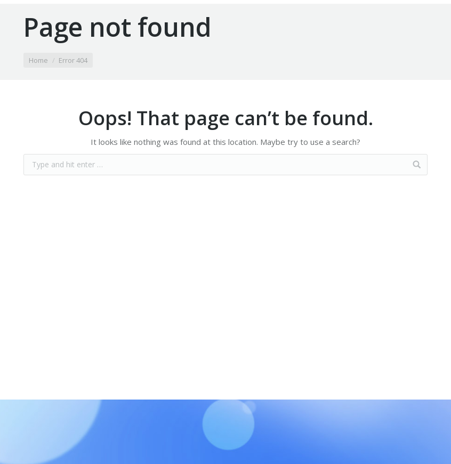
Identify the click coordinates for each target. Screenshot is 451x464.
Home (38, 60)
